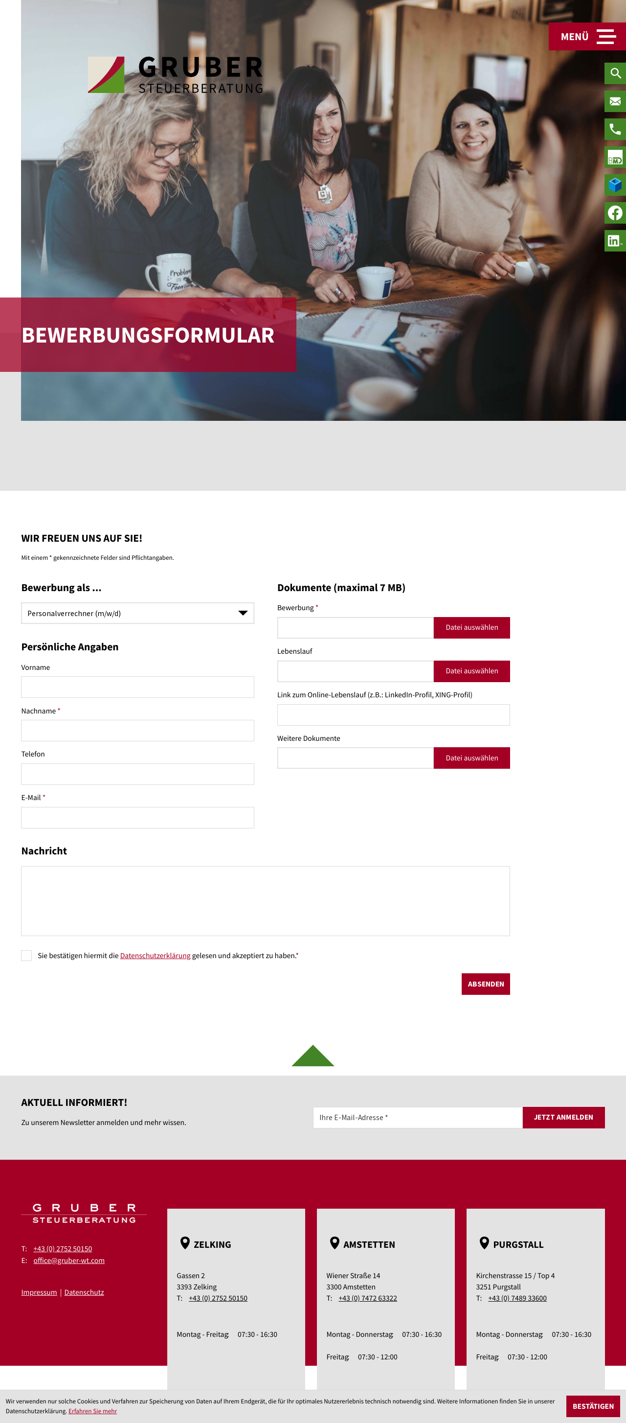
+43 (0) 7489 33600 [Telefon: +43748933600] (517, 1298)
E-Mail (33, 798)
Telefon (33, 754)
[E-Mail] (418, 1117)
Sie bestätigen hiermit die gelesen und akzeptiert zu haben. (168, 956)
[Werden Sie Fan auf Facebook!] (615, 213)
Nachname (40, 711)
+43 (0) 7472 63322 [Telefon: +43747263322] (367, 1298)
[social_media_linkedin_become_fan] (615, 241)
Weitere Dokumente (308, 738)
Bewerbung (297, 608)
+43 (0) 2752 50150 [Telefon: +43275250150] (62, 1249)
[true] (615, 157)
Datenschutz (84, 1292)
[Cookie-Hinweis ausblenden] (593, 1406)
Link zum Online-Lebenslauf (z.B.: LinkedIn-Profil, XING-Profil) (374, 695)
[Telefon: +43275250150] (615, 129)
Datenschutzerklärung (155, 956)
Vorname (35, 667)
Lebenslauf (295, 651)
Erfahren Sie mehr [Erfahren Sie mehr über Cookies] (92, 1411)
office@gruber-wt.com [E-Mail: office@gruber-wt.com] (69, 1260)
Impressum (39, 1292)
